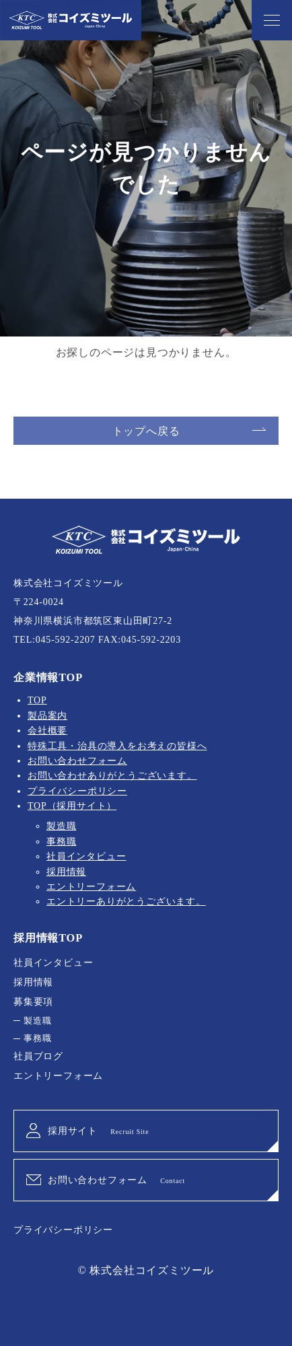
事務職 (61, 842)
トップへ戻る (146, 431)
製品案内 (47, 716)
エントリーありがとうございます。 (126, 901)
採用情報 (66, 872)
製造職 (61, 826)
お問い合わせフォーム (77, 761)
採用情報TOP (48, 937)
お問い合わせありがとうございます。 (112, 776)
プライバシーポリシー (77, 791)
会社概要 (47, 730)
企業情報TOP (48, 677)
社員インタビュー (86, 856)
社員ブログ (38, 1056)
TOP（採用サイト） (72, 806)
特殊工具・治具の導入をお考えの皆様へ (117, 746)
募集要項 (33, 1002)
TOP (37, 700)
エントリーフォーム (91, 887)
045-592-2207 (66, 640)
